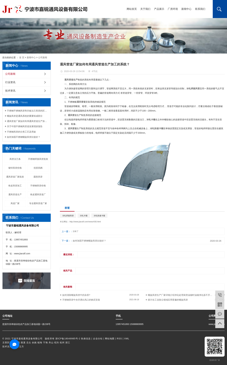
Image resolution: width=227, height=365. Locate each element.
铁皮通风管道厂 (38, 194)
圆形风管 (38, 176)
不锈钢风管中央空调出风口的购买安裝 (81, 299)
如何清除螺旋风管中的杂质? (76, 295)
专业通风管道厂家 (38, 203)
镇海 (39, 342)
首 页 (21, 57)
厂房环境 (173, 9)
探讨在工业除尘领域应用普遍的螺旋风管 (168, 299)
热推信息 (86, 338)
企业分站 (98, 338)
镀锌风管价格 (15, 168)
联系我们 (200, 9)
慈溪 (23, 342)
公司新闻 (42, 57)
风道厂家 (15, 203)
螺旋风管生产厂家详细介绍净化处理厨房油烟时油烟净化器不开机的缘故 (183, 295)
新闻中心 (186, 9)
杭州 (62, 342)
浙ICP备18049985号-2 (67, 338)
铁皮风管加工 (15, 185)
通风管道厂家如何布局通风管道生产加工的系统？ (27, 121)
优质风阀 (38, 168)
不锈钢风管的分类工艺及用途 (21, 131)
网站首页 (132, 9)
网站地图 (109, 338)
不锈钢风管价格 (38, 185)
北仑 (28, 342)
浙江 (67, 342)
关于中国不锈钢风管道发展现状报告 (24, 126)
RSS (119, 338)
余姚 (34, 342)
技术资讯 (10, 90)
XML (126, 338)
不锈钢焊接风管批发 (38, 159)
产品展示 (159, 9)
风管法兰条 (15, 159)
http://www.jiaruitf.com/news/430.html (85, 222)
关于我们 (145, 9)
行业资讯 (10, 82)
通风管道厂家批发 (15, 176)
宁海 (45, 342)
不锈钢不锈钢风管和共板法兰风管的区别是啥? (27, 110)
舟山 (51, 342)
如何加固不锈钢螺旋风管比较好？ (23, 137)
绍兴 (56, 342)
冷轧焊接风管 (68, 216)
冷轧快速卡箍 (99, 216)
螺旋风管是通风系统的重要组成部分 (24, 116)
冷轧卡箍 (84, 216)
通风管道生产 (15, 194)
